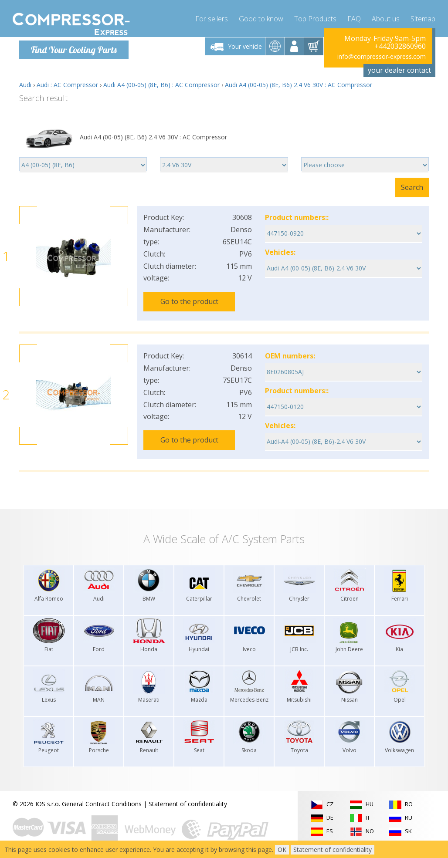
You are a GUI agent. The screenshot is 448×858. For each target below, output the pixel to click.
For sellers (211, 17)
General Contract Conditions (102, 799)
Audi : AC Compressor (67, 85)
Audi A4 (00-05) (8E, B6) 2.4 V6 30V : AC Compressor (298, 85)
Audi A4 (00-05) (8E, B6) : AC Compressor (161, 85)
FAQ (354, 17)
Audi (25, 85)
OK (282, 849)
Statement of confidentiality (188, 799)
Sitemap (423, 17)
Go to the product (189, 301)
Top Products (315, 17)
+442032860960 (400, 46)
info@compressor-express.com (381, 56)
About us (386, 17)
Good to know (261, 17)
